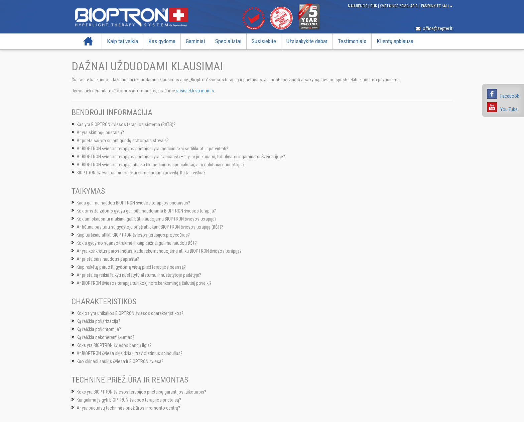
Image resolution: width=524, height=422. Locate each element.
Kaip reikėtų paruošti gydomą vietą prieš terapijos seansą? (131, 267)
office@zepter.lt (434, 28)
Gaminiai (195, 41)
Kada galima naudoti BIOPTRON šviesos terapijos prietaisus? (133, 202)
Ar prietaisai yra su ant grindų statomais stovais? (123, 140)
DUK (374, 6)
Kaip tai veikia (122, 41)
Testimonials (352, 41)
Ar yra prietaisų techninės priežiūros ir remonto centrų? (128, 408)
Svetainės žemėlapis (399, 6)
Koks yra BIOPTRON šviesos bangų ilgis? (114, 345)
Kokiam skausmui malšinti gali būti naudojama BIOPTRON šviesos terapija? (147, 219)
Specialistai (228, 41)
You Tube (509, 109)
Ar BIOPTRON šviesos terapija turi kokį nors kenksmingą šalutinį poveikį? (144, 283)
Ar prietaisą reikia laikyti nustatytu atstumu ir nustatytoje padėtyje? (139, 275)
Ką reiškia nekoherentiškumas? (105, 337)
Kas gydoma (161, 41)
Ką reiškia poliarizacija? (98, 321)
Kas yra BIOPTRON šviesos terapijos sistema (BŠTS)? (126, 124)
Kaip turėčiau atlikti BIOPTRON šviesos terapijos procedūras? (133, 235)
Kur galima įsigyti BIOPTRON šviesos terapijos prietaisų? (129, 400)
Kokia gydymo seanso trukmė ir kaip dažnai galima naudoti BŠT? (137, 243)
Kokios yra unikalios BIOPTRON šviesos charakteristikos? (130, 313)
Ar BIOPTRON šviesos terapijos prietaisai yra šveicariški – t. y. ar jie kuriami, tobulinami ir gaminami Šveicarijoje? (181, 156)
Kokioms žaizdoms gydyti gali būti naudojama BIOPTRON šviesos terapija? (146, 211)
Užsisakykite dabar (307, 41)
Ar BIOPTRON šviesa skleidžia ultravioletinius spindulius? (129, 353)
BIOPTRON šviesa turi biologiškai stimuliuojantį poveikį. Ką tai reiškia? (141, 172)
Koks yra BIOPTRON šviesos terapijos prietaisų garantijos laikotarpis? (141, 392)
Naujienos (358, 6)
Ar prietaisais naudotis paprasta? (108, 259)
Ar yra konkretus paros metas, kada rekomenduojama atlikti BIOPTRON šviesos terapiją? (159, 251)
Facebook (509, 96)
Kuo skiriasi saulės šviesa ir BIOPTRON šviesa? (120, 361)
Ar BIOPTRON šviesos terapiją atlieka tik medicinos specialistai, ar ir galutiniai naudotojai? (161, 164)
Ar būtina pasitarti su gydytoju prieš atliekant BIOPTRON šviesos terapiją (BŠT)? (150, 227)
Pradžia (88, 41)
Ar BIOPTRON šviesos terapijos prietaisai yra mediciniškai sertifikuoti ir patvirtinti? (152, 148)
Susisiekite (264, 41)
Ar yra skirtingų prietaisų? (100, 132)
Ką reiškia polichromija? (99, 329)
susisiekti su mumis (195, 90)
